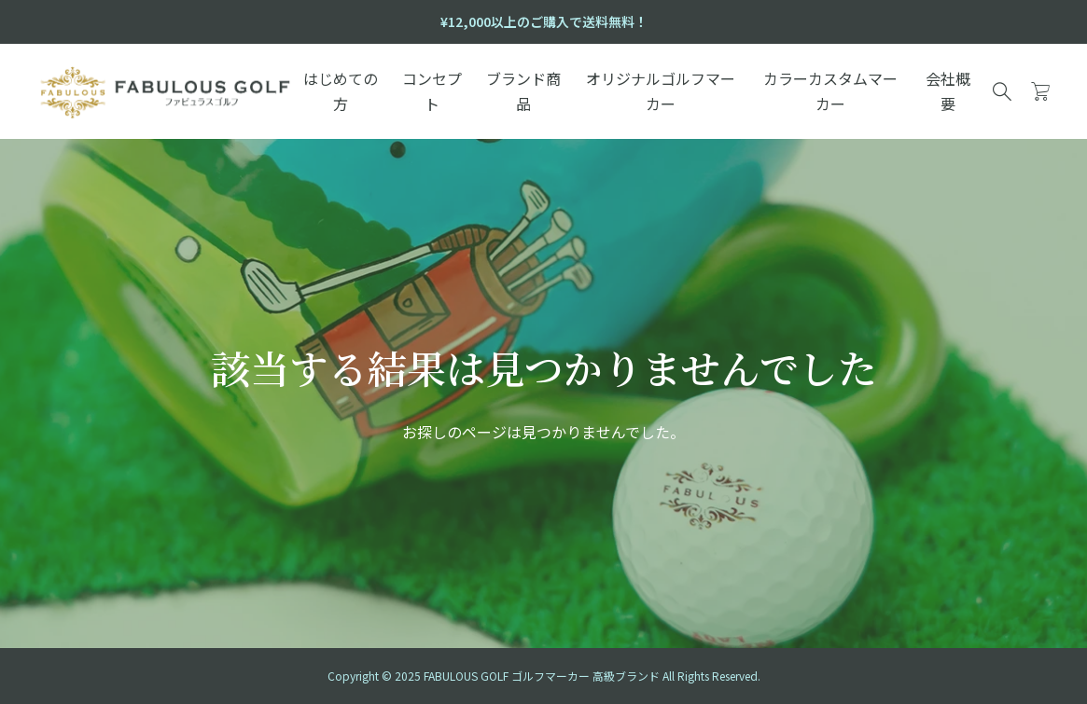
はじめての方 (340, 91)
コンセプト (432, 91)
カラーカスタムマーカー (830, 91)
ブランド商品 (523, 91)
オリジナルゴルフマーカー (660, 91)
